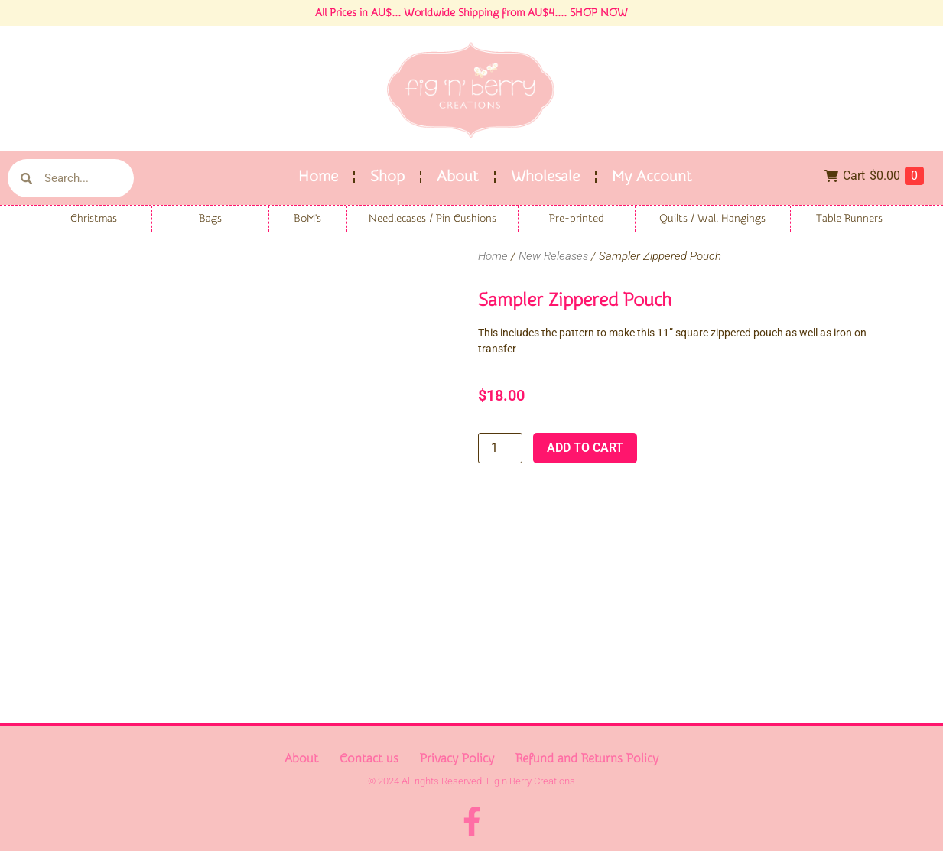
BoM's (307, 219)
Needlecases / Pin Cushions (432, 219)
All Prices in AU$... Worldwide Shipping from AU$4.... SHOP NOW (471, 13)
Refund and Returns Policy (586, 758)
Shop (387, 176)
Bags (210, 219)
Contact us (369, 758)
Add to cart (585, 447)
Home (318, 176)
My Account (652, 176)
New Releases (553, 256)
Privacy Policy (457, 758)
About (458, 176)
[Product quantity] (500, 448)
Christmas (93, 219)
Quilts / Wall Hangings (712, 219)
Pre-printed (576, 219)
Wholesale (545, 176)
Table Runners (849, 219)
